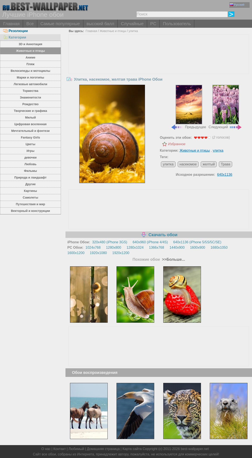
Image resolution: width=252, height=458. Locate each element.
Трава (225, 164)
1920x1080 (98, 253)
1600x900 (197, 247)
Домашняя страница (103, 449)
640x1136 (224, 174)
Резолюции (15, 31)
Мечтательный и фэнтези (30, 131)
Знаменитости (30, 97)
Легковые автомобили (30, 84)
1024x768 (93, 247)
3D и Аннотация (30, 44)
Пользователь (177, 23)
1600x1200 (75, 253)
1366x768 (156, 247)
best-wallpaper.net (195, 449)
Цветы (30, 144)
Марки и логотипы (30, 77)
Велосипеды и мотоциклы (30, 70)
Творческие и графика (30, 111)
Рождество (30, 104)
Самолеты (30, 197)
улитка (133, 31)
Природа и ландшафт (30, 177)
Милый (30, 117)
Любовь (30, 164)
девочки (30, 157)
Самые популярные (60, 23)
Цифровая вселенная (30, 124)
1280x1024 (134, 247)
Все (30, 23)
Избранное (176, 144)
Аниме (30, 57)
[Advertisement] (159, 67)
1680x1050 (218, 247)
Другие (30, 184)
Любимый (76, 449)
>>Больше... (173, 259)
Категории (14, 37)
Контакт (59, 449)
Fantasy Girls (30, 137)
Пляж (30, 64)
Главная (11, 23)
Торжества (30, 91)
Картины (30, 191)
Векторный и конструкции (30, 211)
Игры (30, 151)
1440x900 (177, 247)
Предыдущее (188, 107)
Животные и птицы (30, 50)
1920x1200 (120, 253)
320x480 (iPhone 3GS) (109, 242)
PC (153, 23)
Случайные (132, 23)
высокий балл (100, 23)
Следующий (225, 107)
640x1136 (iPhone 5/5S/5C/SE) (197, 242)
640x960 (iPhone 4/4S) (150, 242)
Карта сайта (132, 449)
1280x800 (113, 247)
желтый (209, 164)
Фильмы (30, 171)
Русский (237, 4)
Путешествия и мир (30, 204)
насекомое (188, 164)
